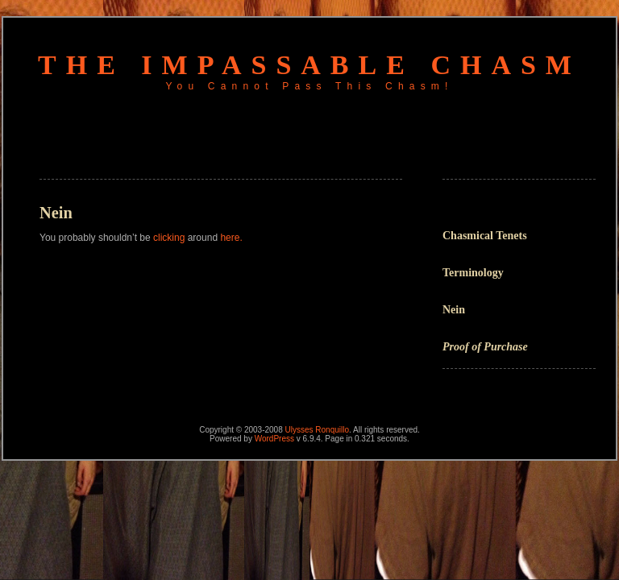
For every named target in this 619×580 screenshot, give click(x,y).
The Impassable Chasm (309, 65)
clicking (169, 237)
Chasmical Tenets (484, 236)
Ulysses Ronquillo (317, 429)
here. (231, 237)
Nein (453, 310)
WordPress (274, 438)
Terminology (473, 273)
